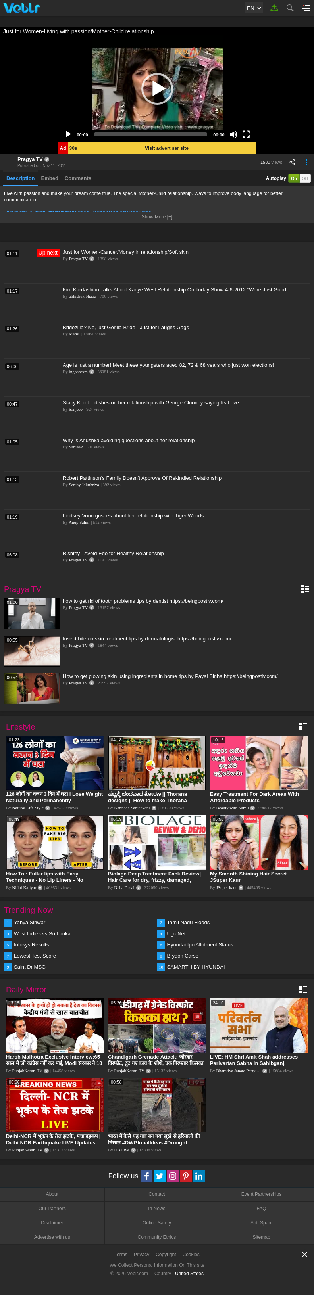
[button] (157, 89)
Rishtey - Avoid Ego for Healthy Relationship (113, 553)
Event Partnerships (261, 1194)
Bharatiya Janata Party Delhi (241, 1070)
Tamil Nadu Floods (188, 922)
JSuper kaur (226, 887)
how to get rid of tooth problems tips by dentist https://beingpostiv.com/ (143, 601)
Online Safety (157, 1223)
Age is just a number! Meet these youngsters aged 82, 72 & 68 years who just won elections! (168, 365)
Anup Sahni (79, 522)
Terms (120, 1254)
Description (20, 178)
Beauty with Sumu (232, 807)
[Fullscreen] (246, 134)
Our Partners (52, 1208)
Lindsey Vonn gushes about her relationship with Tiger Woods (133, 516)
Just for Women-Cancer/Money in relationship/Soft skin (126, 252)
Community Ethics (157, 1237)
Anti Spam (261, 1223)
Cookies (191, 1254)
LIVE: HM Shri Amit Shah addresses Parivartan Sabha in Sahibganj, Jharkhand (254, 1063)
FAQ (261, 1208)
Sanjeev (76, 409)
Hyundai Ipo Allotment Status (200, 945)
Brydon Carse (182, 956)
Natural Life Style (28, 807)
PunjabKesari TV (27, 1070)
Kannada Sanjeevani (132, 807)
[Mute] (233, 134)
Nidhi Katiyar (24, 887)
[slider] (150, 134)
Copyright (166, 1254)
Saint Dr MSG (30, 967)
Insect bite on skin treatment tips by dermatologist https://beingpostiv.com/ (147, 639)
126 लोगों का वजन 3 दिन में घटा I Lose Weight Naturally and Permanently (54, 797)
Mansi (74, 333)
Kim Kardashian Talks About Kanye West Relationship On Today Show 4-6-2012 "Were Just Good (174, 290)
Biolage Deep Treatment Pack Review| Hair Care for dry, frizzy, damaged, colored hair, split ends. (154, 880)
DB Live (121, 1149)
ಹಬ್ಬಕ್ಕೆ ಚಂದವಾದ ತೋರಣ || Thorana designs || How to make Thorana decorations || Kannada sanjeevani (150, 800)
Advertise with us (52, 1237)
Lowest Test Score (35, 956)
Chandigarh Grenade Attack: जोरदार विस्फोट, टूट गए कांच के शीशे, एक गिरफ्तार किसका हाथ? (155, 1063)
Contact (156, 1194)
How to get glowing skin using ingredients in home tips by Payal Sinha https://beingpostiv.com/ (170, 676)
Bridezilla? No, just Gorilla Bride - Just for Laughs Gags (126, 327)
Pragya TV (30, 159)
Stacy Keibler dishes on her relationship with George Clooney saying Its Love (151, 403)
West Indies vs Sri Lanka (42, 934)
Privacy (141, 1254)
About (52, 1194)
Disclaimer (52, 1223)
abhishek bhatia (82, 296)
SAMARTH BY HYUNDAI (196, 967)
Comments (78, 178)
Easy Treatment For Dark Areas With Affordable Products (254, 797)
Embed (49, 178)
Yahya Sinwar (29, 922)
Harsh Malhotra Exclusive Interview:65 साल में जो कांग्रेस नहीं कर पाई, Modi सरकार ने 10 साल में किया (54, 1063)
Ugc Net (176, 934)
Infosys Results (31, 945)
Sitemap (261, 1237)
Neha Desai (124, 887)
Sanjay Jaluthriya (84, 484)
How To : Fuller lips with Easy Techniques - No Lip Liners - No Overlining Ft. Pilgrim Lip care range (50, 880)
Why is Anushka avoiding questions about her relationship (129, 440)
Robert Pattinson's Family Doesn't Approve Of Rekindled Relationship (142, 478)
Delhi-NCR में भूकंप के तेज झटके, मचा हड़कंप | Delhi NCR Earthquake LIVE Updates (53, 1139)
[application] (157, 88)
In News (156, 1208)
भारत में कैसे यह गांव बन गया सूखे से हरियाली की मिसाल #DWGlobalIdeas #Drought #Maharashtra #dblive (154, 1142)
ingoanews (78, 371)
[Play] (68, 134)
